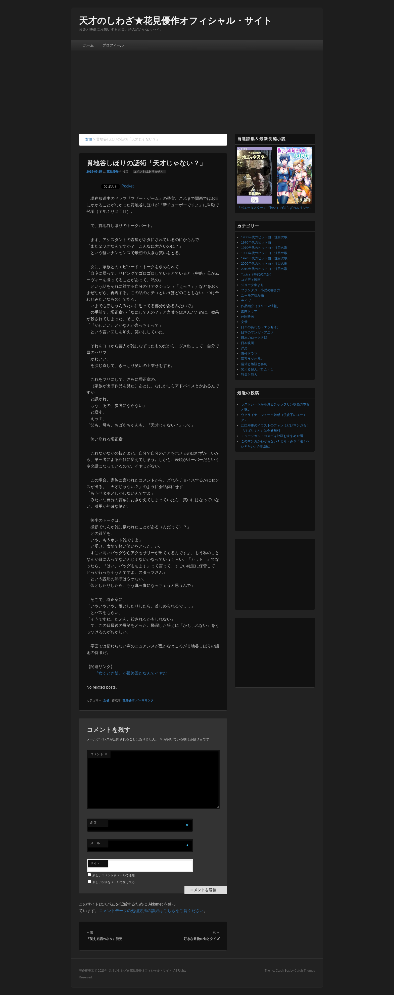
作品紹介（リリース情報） (260, 306)
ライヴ (246, 301)
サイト (95, 863)
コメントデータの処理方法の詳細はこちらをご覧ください (151, 911)
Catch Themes (304, 970)
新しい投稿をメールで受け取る (113, 882)
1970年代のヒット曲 (256, 242)
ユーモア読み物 (252, 295)
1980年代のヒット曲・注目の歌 (264, 253)
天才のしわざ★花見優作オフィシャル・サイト (175, 21)
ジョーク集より (252, 285)
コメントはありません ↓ (149, 171)
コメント (99, 754)
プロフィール (113, 45)
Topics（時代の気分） (257, 274)
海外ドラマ (249, 353)
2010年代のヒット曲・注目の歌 (264, 269)
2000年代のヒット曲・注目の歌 (264, 263)
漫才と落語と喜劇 (254, 364)
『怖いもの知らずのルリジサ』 (289, 208)
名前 (93, 823)
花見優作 (113, 171)
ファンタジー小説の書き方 (260, 290)
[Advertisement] (197, 96)
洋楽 (244, 348)
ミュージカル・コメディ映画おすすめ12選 (272, 436)
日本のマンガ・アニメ (257, 332)
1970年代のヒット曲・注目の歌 (264, 248)
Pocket (127, 186)
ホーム (88, 45)
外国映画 (247, 316)
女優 (106, 700)
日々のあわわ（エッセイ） (260, 327)
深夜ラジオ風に (252, 359)
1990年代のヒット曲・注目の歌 (264, 258)
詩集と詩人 (249, 374)
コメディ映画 (251, 279)
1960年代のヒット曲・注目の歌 (264, 237)
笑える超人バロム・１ (257, 369)
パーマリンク (144, 700)
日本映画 (247, 343)
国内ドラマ (249, 311)
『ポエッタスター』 (252, 208)
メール (95, 843)
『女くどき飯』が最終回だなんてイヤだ (130, 673)
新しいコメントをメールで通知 (113, 875)
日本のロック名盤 (254, 338)
